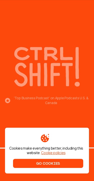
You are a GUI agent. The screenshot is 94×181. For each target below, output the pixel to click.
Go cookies (48, 163)
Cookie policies (53, 152)
